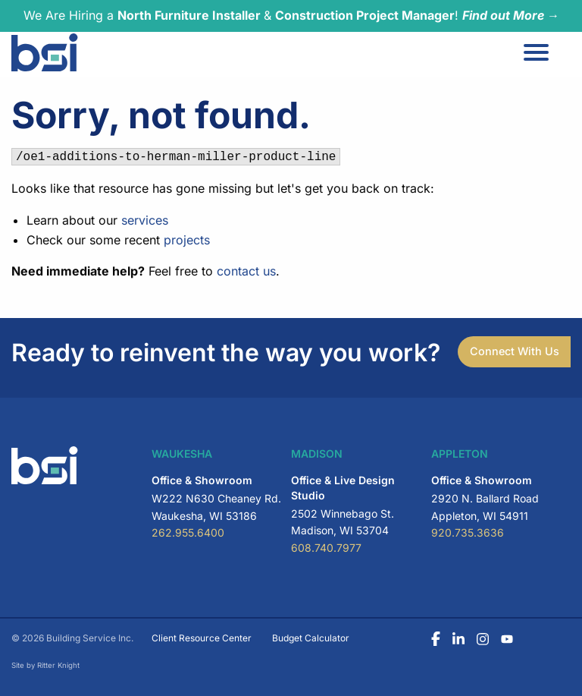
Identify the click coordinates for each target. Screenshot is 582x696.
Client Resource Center (202, 638)
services (144, 220)
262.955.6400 (188, 532)
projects (187, 239)
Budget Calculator (310, 638)
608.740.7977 (326, 547)
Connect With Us (514, 351)
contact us (246, 271)
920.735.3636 (467, 532)
